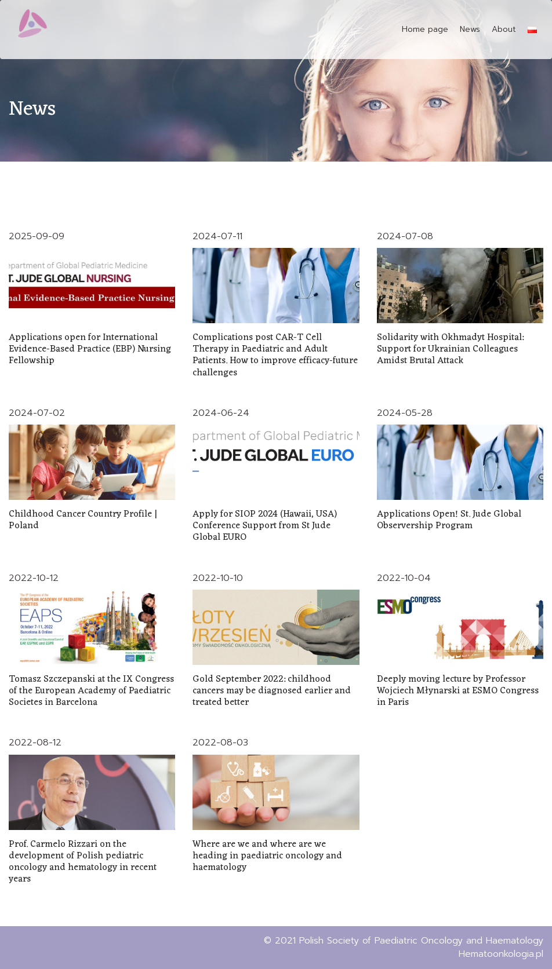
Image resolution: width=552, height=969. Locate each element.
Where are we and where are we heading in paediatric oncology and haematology (267, 856)
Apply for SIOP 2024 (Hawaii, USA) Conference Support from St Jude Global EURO (265, 526)
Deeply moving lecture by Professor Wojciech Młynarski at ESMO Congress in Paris (458, 691)
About (504, 29)
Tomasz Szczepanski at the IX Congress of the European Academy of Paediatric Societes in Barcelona (91, 691)
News (470, 29)
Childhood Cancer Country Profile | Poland (83, 520)
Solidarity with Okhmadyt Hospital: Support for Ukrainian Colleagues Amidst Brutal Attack (450, 349)
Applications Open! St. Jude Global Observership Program (449, 520)
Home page (425, 29)
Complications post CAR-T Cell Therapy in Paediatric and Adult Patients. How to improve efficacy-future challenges (275, 355)
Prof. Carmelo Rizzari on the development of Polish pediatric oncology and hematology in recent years (83, 862)
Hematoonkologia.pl (501, 954)
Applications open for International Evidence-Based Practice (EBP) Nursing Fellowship (90, 349)
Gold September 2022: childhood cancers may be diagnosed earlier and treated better (272, 691)
